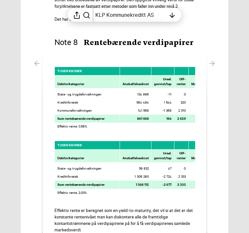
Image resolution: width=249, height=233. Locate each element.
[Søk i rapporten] (86, 15)
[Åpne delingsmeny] (77, 15)
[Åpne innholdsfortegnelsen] (130, 15)
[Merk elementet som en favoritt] (201, 71)
